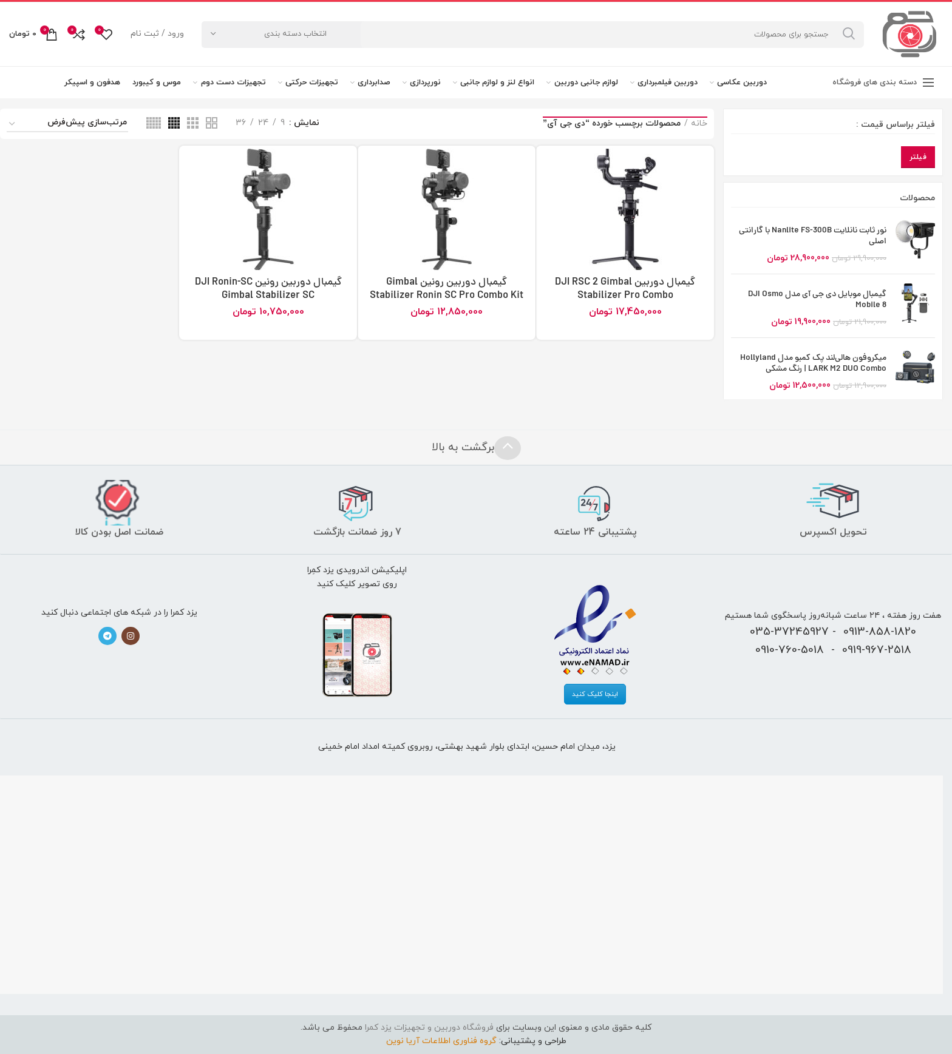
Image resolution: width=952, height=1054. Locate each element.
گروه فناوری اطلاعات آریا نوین (441, 1041)
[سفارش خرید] (67, 124)
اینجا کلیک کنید (595, 694)
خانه (699, 123)
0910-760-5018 (789, 650)
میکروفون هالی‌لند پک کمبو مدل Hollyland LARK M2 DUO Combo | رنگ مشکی (813, 364)
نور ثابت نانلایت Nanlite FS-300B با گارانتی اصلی (812, 237)
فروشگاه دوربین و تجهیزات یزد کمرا (429, 1027)
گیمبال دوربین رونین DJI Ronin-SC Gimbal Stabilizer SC (268, 289)
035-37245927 (789, 632)
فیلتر (918, 157)
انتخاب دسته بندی (295, 34)
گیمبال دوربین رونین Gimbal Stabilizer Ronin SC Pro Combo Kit (446, 289)
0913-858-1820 (879, 632)
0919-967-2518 (876, 650)
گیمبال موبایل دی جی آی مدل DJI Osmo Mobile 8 (817, 300)
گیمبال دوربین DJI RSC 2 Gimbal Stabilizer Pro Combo (625, 289)
